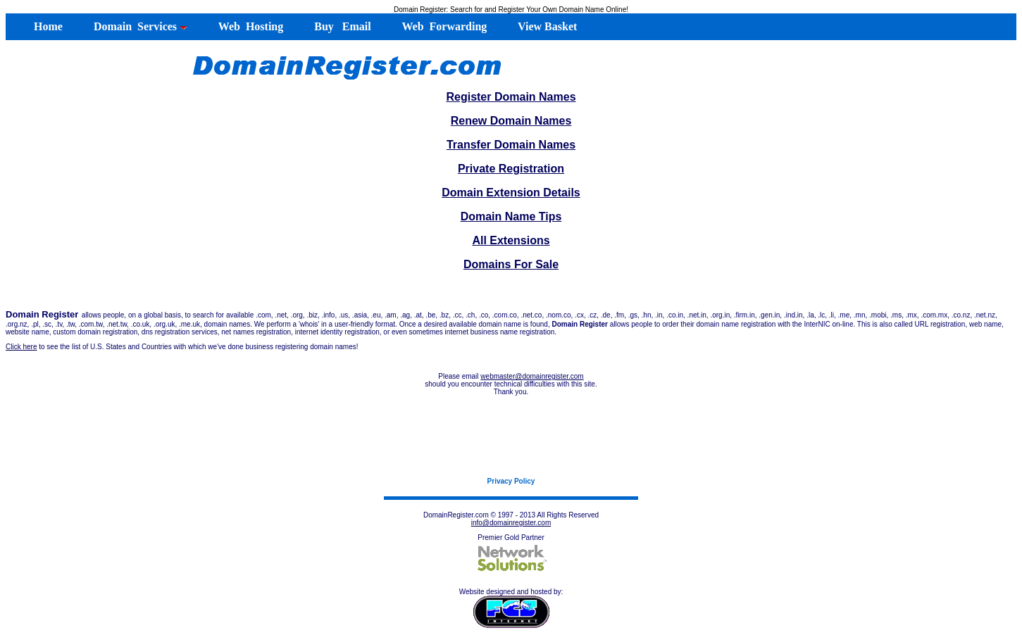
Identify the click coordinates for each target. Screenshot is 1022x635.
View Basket (546, 26)
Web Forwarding (443, 26)
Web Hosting (249, 26)
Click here (21, 347)
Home (41, 26)
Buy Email (340, 26)
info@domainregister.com (511, 523)
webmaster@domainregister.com (531, 376)
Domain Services (139, 26)
